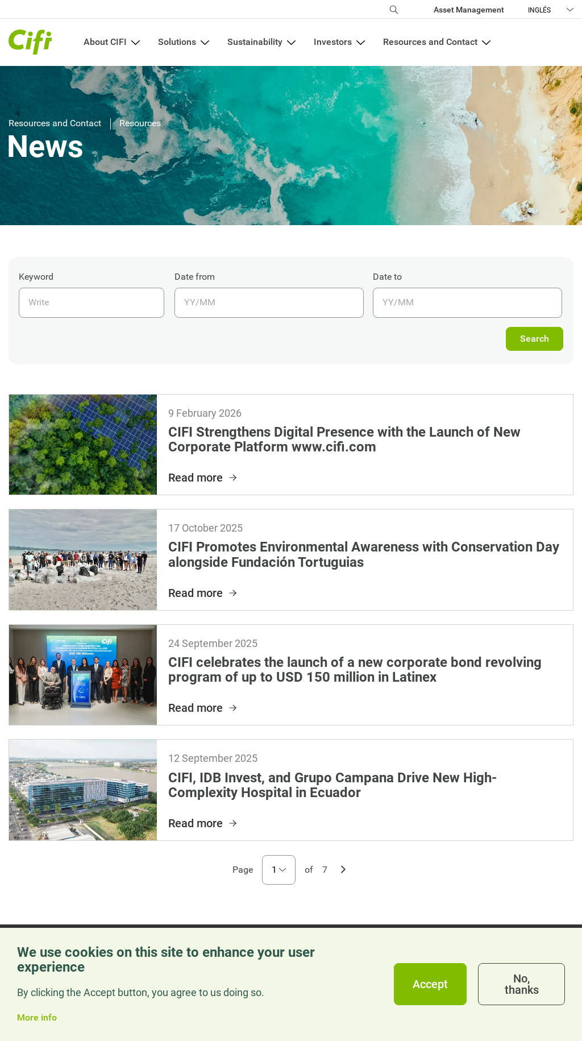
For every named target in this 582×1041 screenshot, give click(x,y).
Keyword (36, 276)
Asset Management (469, 10)
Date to (387, 276)
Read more (203, 477)
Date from (194, 276)
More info (37, 1017)
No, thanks (522, 984)
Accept (430, 984)
